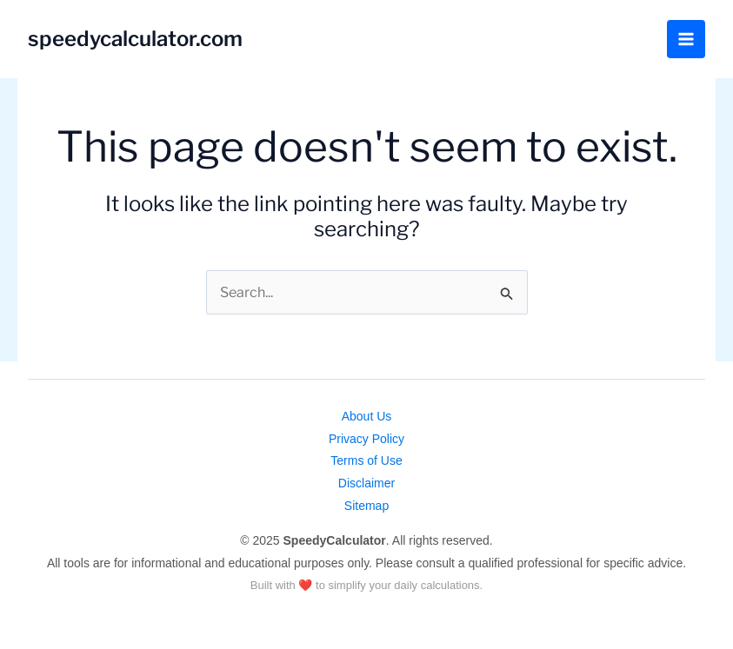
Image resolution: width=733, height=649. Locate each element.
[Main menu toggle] (686, 39)
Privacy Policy (366, 439)
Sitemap (366, 506)
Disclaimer (366, 483)
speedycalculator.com (135, 38)
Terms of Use (366, 460)
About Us (367, 416)
